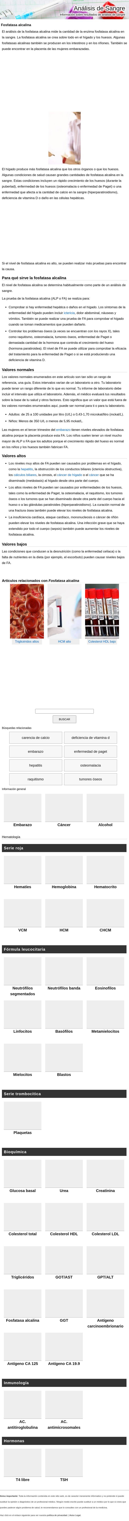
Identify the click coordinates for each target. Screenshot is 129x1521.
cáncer (94, 475)
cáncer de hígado (69, 475)
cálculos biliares (25, 475)
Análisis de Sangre (99, 8)
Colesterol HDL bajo (102, 641)
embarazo (63, 430)
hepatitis (27, 469)
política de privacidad (57, 1515)
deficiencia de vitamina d (91, 738)
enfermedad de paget (90, 751)
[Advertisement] (63, 82)
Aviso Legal (75, 1515)
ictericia (69, 313)
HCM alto (64, 641)
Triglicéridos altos (27, 641)
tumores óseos (90, 779)
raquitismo (36, 779)
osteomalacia (90, 765)
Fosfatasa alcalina (16, 25)
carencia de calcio (35, 738)
